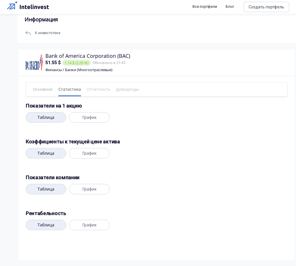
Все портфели (205, 6)
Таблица (46, 117)
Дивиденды (127, 89)
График (89, 117)
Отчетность (98, 89)
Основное (43, 89)
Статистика (69, 89)
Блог (230, 6)
